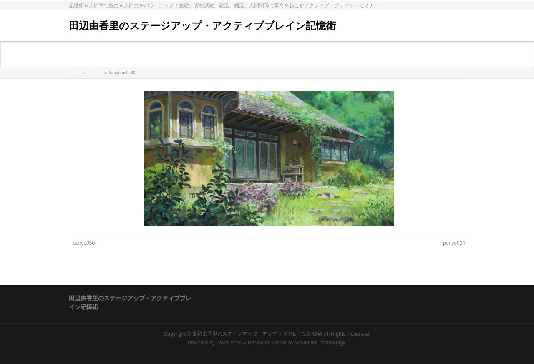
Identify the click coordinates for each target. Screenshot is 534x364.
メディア (95, 72)
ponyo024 (454, 243)
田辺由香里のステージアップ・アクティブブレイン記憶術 (202, 25)
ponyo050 (84, 243)
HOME (75, 72)
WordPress (229, 343)
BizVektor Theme (267, 343)
